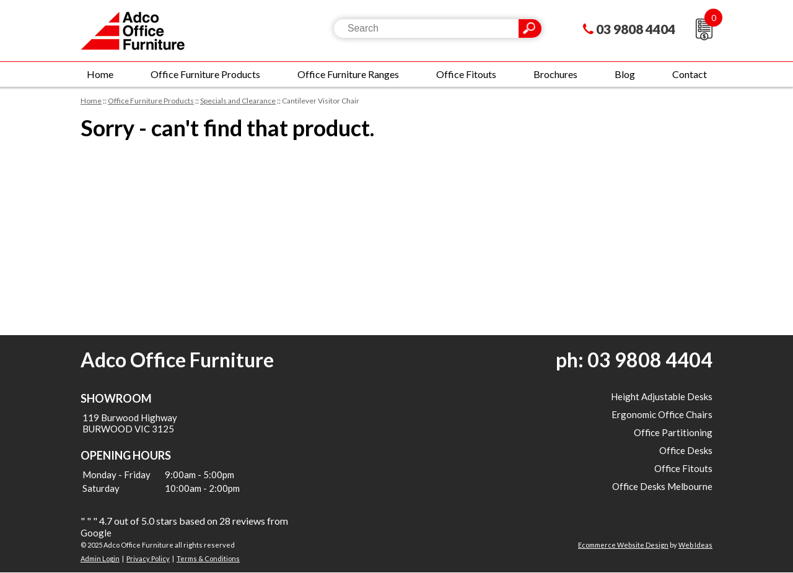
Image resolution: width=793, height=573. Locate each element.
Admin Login (100, 558)
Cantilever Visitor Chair (320, 100)
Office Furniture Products (205, 74)
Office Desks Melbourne (662, 486)
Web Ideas (695, 545)
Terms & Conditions (208, 558)
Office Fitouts (466, 74)
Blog (625, 74)
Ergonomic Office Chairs (661, 414)
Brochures (555, 74)
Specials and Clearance (238, 100)
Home (100, 74)
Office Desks (685, 450)
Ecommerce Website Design (623, 545)
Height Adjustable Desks (661, 396)
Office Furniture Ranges (348, 74)
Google (96, 532)
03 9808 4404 (635, 29)
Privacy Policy (148, 558)
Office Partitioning (673, 432)
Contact (689, 74)
